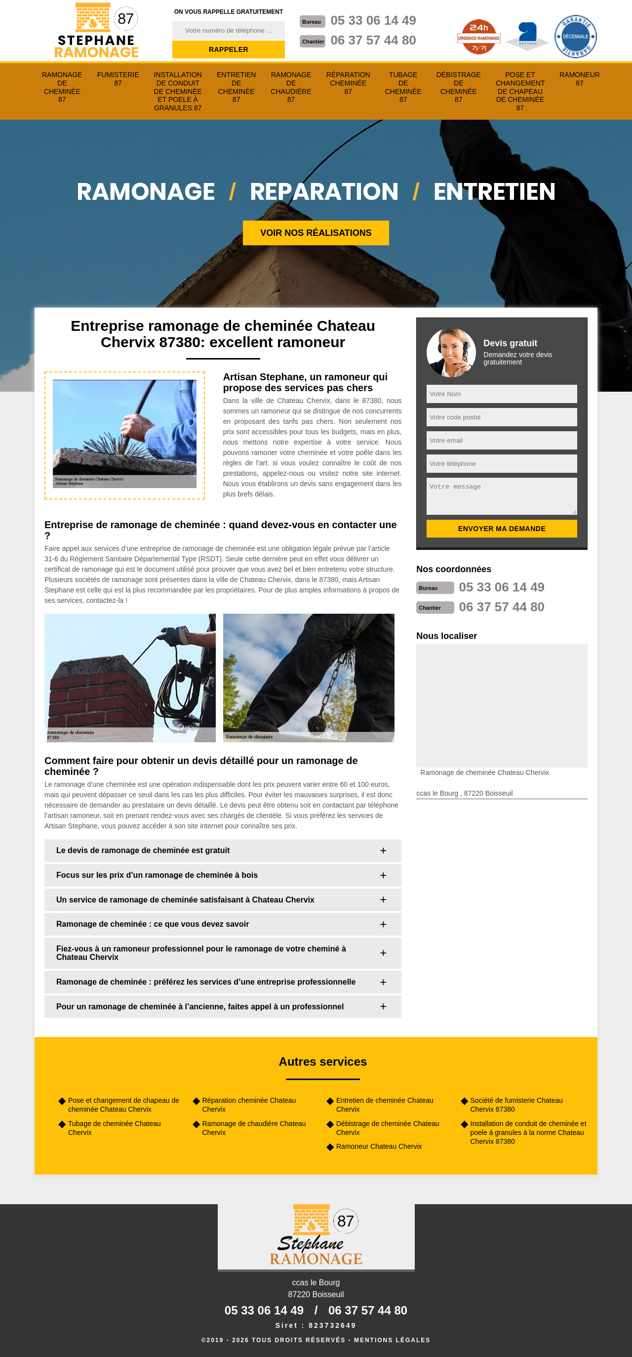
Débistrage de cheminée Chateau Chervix (387, 1128)
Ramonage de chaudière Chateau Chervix (254, 1128)
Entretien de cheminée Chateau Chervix (385, 1104)
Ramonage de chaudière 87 (291, 87)
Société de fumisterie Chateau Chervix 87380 (517, 1104)
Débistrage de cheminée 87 (458, 87)
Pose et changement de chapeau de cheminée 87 (520, 91)
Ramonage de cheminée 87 (62, 87)
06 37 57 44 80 (373, 40)
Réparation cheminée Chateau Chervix (249, 1104)
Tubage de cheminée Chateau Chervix (114, 1128)
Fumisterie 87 (118, 79)
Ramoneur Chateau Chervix (379, 1146)
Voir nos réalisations (316, 233)
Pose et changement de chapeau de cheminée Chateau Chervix (123, 1104)
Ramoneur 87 (579, 79)
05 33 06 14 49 (373, 20)
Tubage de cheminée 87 (403, 87)
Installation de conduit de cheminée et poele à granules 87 (178, 91)
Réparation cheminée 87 (348, 83)
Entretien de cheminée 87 (236, 87)
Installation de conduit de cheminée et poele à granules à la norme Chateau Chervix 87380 (529, 1132)
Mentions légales (392, 1340)
